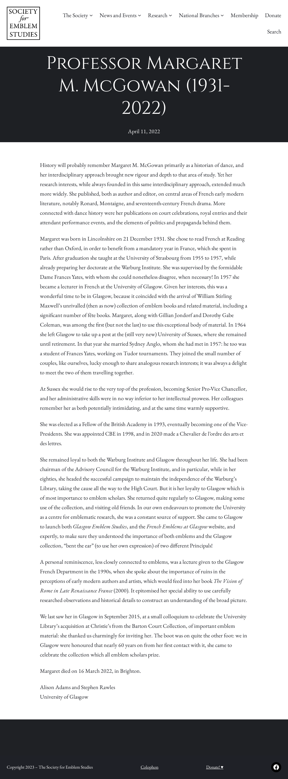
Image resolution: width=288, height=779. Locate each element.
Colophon (149, 767)
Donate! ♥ (215, 767)
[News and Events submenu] (139, 15)
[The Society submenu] (91, 15)
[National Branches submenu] (222, 15)
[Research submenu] (170, 15)
